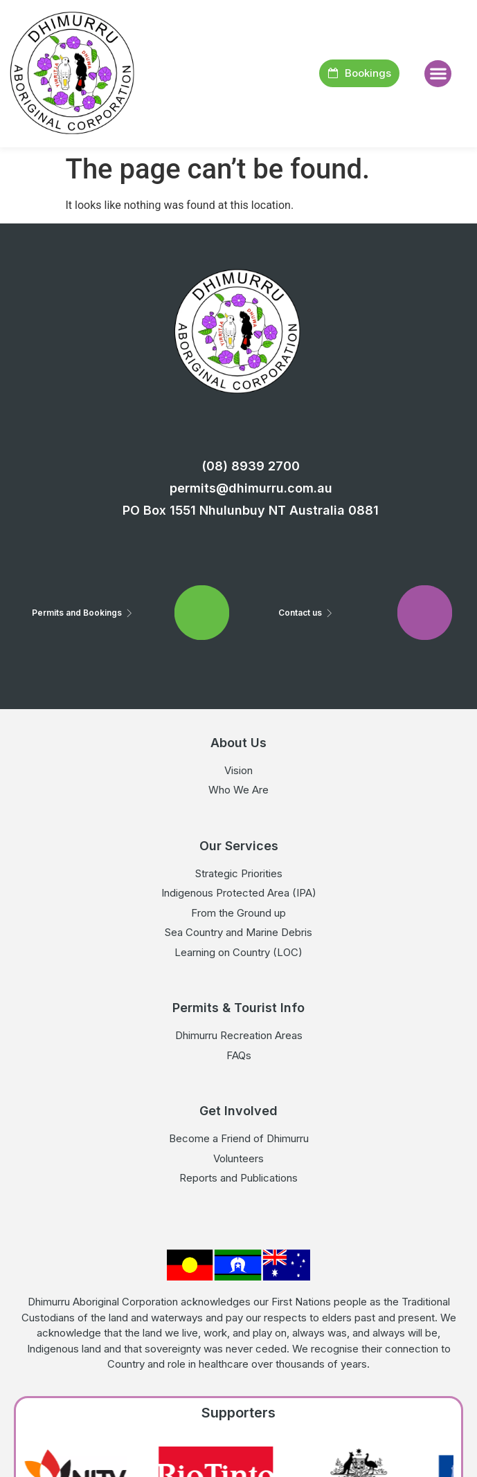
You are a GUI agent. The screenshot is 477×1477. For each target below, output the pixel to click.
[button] (437, 73)
